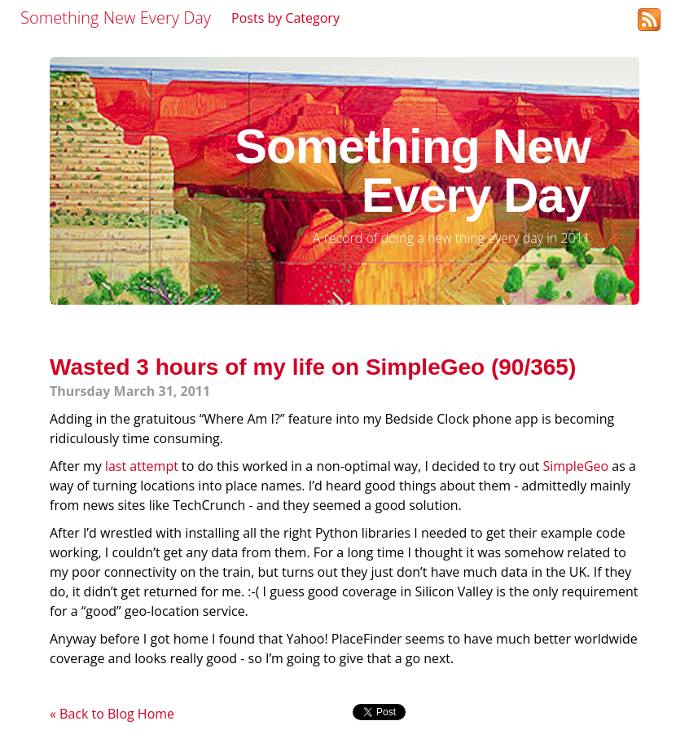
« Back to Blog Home (112, 714)
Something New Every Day (115, 18)
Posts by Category (285, 18)
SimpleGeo (575, 466)
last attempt (141, 466)
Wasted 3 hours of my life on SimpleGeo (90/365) (313, 367)
